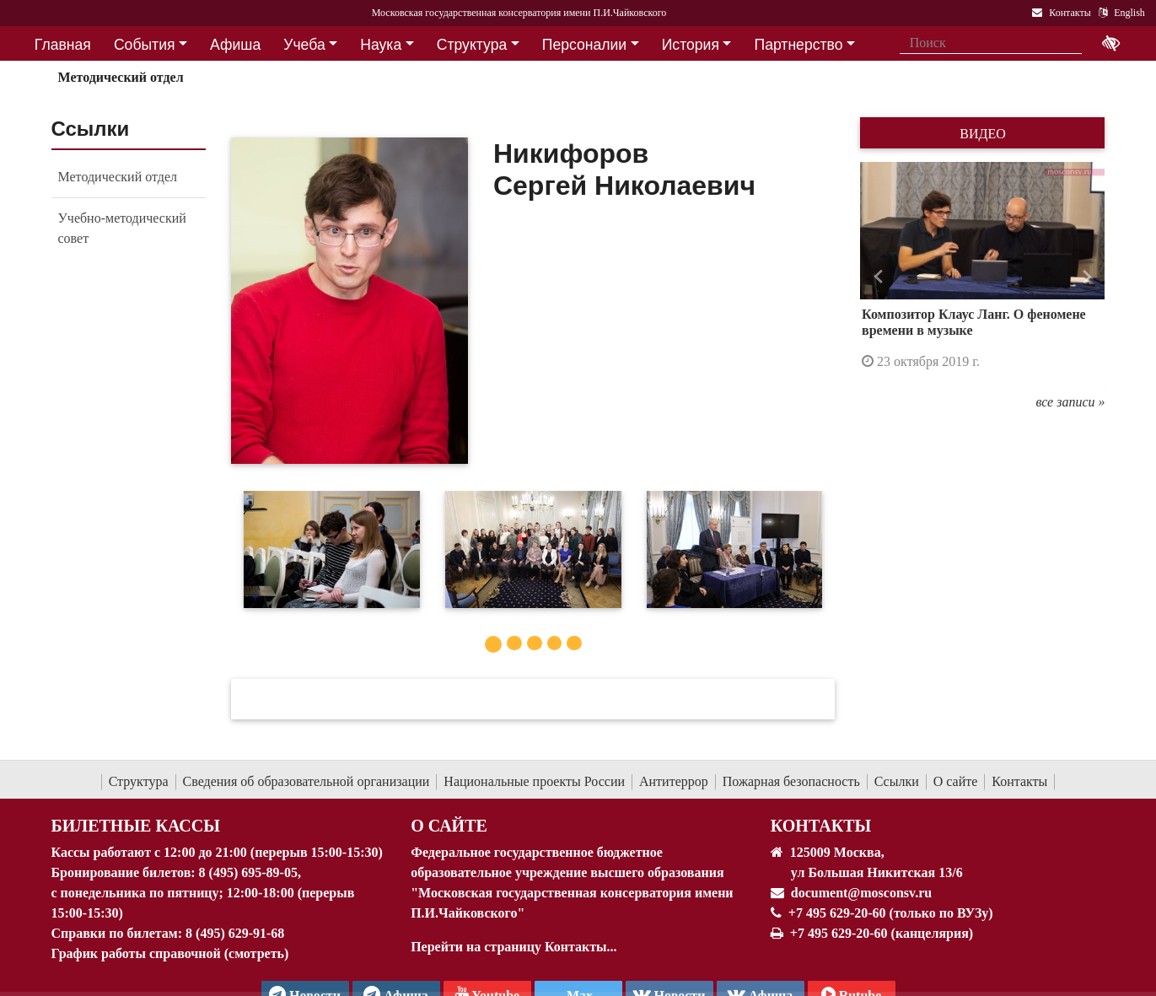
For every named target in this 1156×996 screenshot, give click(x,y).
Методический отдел (120, 77)
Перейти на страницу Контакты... (513, 946)
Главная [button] (63, 44)
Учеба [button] (304, 44)
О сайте (955, 781)
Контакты (1019, 781)
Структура (139, 781)
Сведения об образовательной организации (306, 781)
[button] (878, 277)
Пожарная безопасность (791, 781)
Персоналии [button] (584, 44)
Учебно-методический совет (122, 228)
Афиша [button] (235, 44)
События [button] (144, 44)
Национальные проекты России (534, 781)
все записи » (1070, 402)
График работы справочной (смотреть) (170, 953)
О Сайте (449, 825)
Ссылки (896, 781)
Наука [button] (380, 44)
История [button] (690, 44)
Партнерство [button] (799, 44)
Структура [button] (472, 44)
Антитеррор (673, 781)
